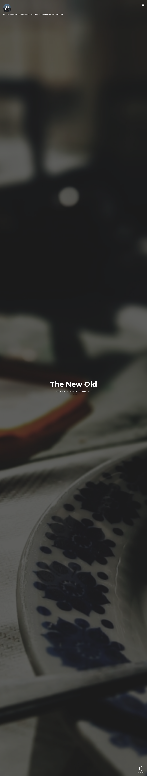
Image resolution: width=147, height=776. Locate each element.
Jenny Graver (86, 391)
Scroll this (140, 769)
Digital (74, 394)
